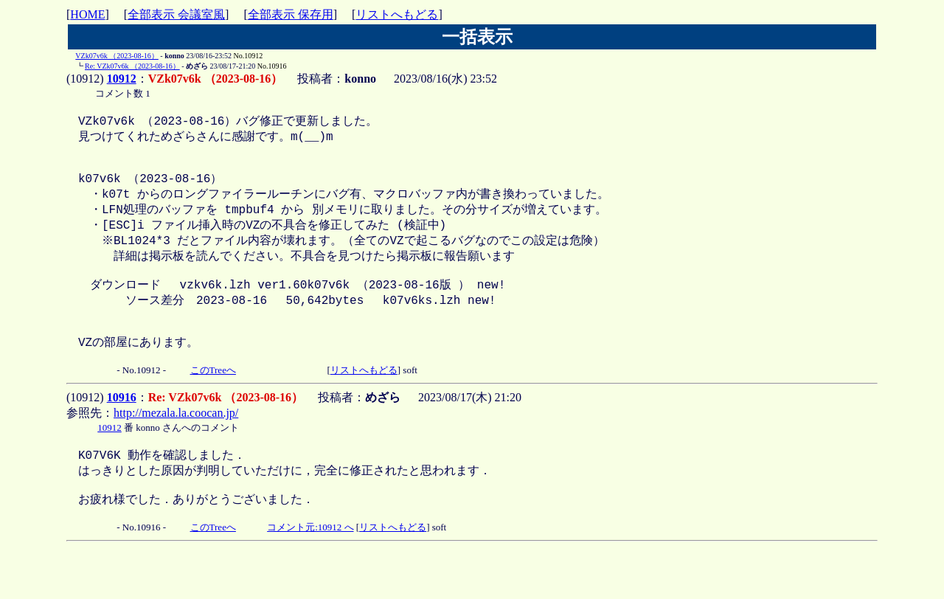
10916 (121, 431)
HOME (87, 14)
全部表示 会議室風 (176, 14)
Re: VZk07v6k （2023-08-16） (132, 66)
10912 (121, 78)
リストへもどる (396, 14)
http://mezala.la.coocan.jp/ (176, 446)
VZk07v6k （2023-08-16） (117, 56)
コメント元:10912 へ (310, 571)
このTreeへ (213, 403)
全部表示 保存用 (290, 14)
